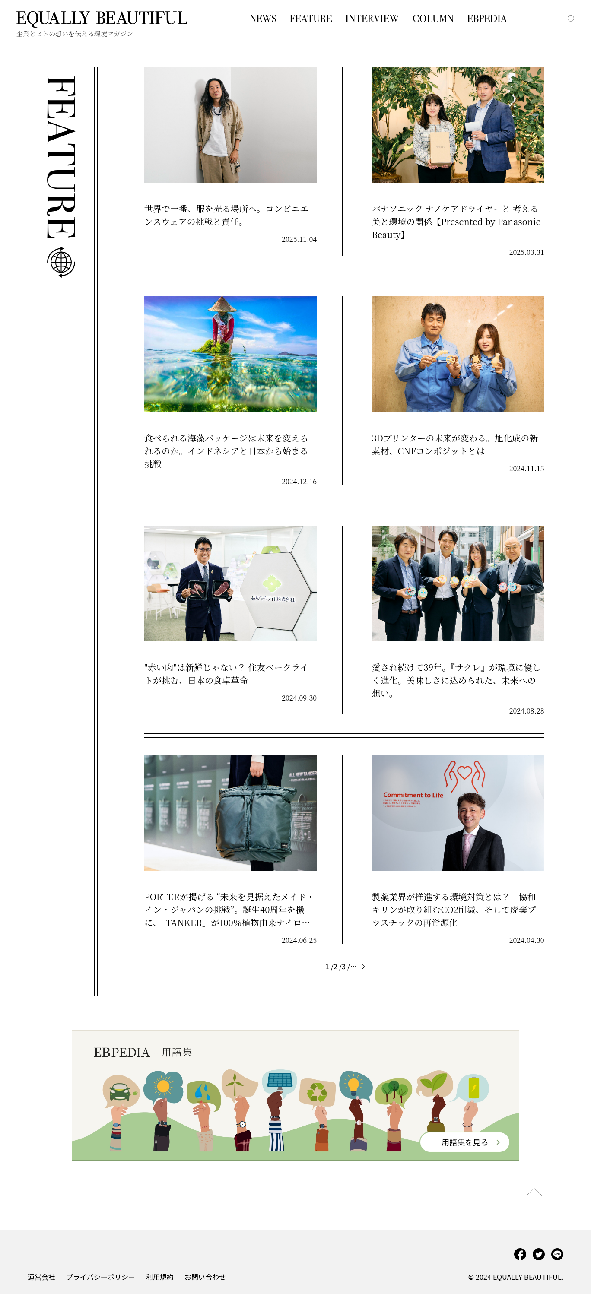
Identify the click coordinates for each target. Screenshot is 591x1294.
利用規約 (160, 1277)
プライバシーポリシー (100, 1277)
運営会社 (41, 1277)
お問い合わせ (205, 1277)
